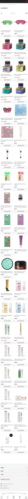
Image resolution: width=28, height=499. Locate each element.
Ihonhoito (5, 4)
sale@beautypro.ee (6, 487)
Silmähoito (14, 4)
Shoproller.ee (24, 493)
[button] (25, 13)
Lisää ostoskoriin (7, 36)
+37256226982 (5, 485)
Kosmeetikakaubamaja (10, 493)
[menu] (1, 1)
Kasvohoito (9, 4)
